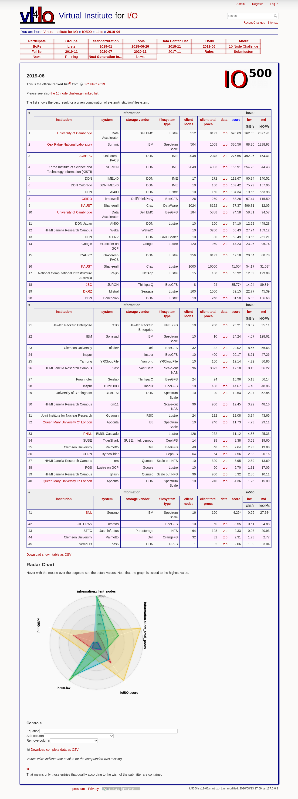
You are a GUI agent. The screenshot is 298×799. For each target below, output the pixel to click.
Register (257, 4)
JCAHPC (85, 156)
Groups (71, 41)
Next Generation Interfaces (106, 57)
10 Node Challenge (243, 46)
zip (225, 133)
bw (249, 120)
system (107, 120)
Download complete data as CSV (54, 749)
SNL (89, 512)
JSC (89, 284)
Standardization (106, 41)
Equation (33, 731)
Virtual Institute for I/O (61, 32)
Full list (37, 51)
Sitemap (273, 22)
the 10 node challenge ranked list (74, 93)
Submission (243, 51)
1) (70, 83)
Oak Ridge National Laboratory (69, 144)
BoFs (37, 46)
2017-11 (174, 51)
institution (64, 120)
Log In (274, 4)
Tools (140, 41)
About (243, 41)
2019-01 (106, 46)
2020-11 (140, 51)
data (224, 120)
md (263, 120)
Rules (209, 51)
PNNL (87, 434)
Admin (241, 4)
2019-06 (113, 32)
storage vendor (137, 120)
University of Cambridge (74, 133)
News (37, 57)
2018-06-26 (140, 46)
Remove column (38, 740)
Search (276, 15)
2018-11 (174, 46)
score (235, 120)
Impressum (77, 789)
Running (71, 57)
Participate (37, 41)
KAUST (86, 205)
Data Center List (175, 41)
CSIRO (87, 199)
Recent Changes (254, 22)
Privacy (93, 789)
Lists (99, 32)
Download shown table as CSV (49, 554)
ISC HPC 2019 (94, 84)
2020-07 (106, 51)
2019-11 (71, 51)
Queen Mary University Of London (67, 422)
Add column (35, 736)
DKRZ (87, 291)
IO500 (87, 32)
